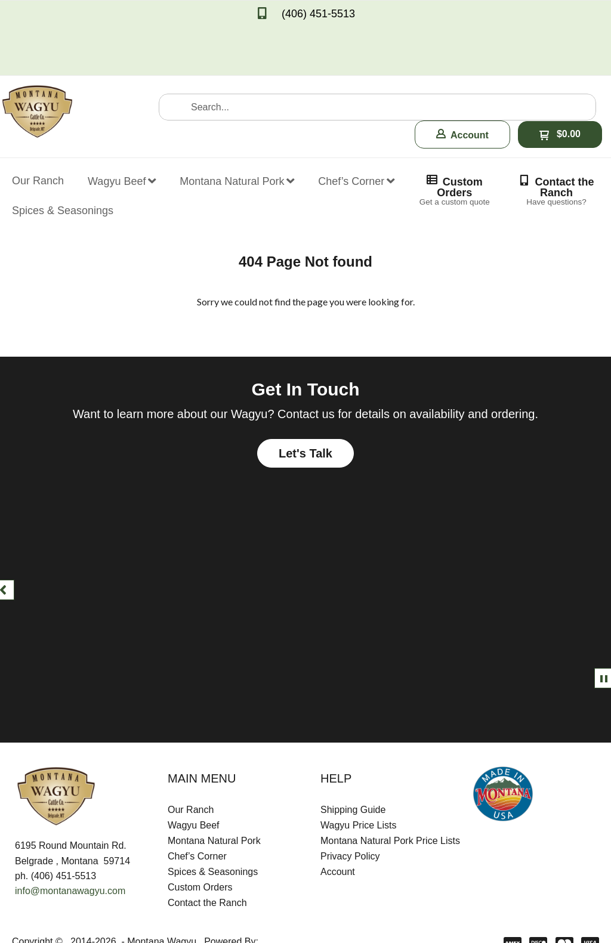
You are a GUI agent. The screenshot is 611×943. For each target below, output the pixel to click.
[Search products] (377, 56)
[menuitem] (38, 122)
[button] (462, 84)
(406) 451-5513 (318, 14)
